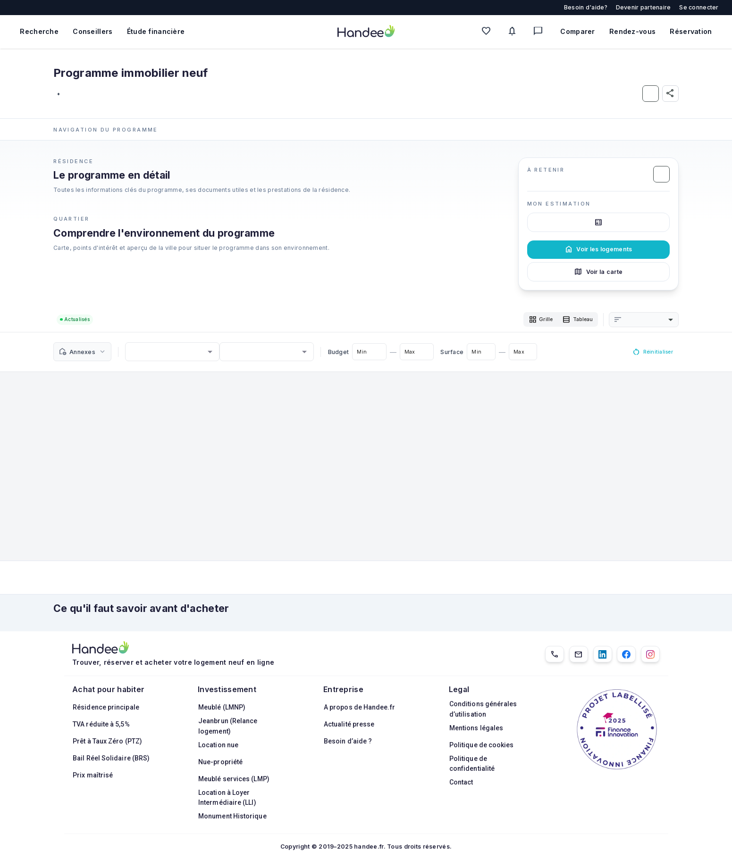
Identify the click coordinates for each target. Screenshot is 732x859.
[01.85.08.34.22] (554, 654)
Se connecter (698, 7)
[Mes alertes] (514, 32)
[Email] (578, 654)
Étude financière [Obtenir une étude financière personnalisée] (156, 31)
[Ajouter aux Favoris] (650, 93)
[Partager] (670, 93)
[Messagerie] (540, 32)
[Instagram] (650, 654)
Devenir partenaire (643, 7)
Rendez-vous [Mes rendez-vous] (632, 31)
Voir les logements (598, 249)
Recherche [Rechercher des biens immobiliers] (39, 31)
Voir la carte (598, 271)
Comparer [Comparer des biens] (577, 31)
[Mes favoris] (488, 32)
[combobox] (648, 320)
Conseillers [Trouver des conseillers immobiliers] (92, 31)
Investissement (227, 689)
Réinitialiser (649, 353)
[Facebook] (626, 654)
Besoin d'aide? (585, 7)
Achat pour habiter (108, 689)
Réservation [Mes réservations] (691, 31)
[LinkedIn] (602, 654)
